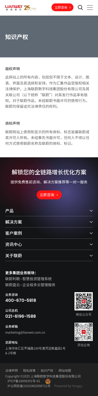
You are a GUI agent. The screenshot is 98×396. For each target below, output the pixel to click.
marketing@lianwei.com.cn (25, 332)
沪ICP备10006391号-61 (23, 381)
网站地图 (65, 370)
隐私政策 (29, 370)
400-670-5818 (20, 300)
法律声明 (11, 370)
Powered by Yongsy (68, 386)
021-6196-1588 (20, 316)
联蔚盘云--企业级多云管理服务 (30, 284)
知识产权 (47, 370)
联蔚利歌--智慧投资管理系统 (28, 278)
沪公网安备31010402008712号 (28, 386)
